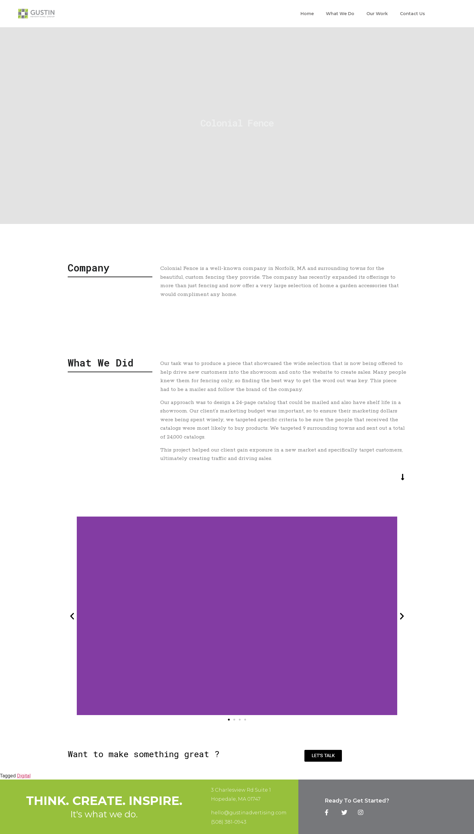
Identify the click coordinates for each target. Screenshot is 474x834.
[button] (229, 720)
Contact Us (412, 13)
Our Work (377, 13)
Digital (24, 776)
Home (307, 13)
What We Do (340, 13)
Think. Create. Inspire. (104, 800)
